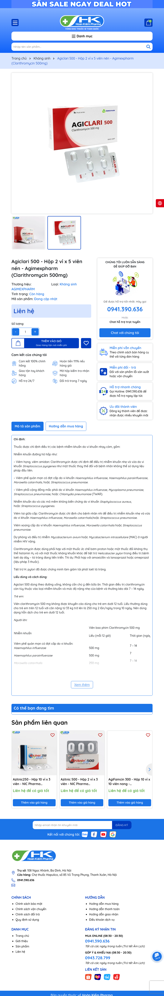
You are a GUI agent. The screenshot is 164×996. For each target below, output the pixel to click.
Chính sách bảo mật (29, 904)
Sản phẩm (22, 946)
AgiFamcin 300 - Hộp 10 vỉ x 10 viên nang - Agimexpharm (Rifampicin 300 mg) (128, 782)
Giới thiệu (22, 941)
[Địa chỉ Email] (82, 825)
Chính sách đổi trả (28, 915)
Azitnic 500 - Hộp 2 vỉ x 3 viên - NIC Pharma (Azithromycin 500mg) (80, 782)
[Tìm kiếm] (148, 47)
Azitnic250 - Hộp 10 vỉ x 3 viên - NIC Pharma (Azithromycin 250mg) (32, 782)
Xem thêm (82, 685)
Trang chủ (22, 936)
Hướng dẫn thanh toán (104, 909)
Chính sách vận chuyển (31, 909)
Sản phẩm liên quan (40, 722)
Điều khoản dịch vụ (102, 920)
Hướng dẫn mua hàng (104, 904)
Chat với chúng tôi (125, 333)
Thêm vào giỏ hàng (34, 803)
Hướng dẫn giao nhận (103, 915)
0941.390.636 (97, 941)
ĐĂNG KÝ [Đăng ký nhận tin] (121, 825)
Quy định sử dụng (27, 920)
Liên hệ (20, 952)
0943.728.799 (97, 958)
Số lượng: (17, 324)
